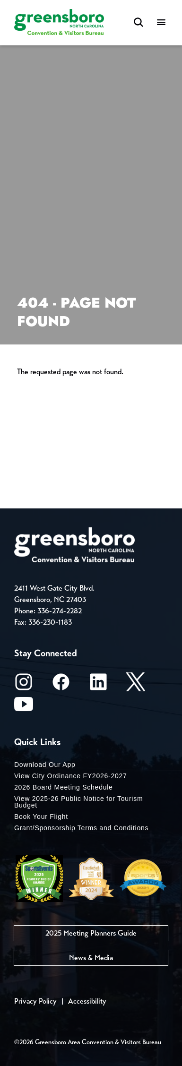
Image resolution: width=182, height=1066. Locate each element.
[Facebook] (61, 684)
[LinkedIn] (98, 684)
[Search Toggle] (138, 23)
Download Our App (45, 764)
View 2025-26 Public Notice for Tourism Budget (78, 802)
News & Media (91, 957)
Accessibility (87, 1001)
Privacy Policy (35, 1001)
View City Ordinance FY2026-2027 (70, 776)
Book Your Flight (41, 816)
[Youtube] (23, 707)
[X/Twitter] (135, 684)
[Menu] (161, 23)
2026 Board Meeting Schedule (63, 787)
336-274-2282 (59, 610)
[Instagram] (23, 684)
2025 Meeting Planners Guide (91, 932)
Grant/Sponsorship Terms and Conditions (81, 828)
